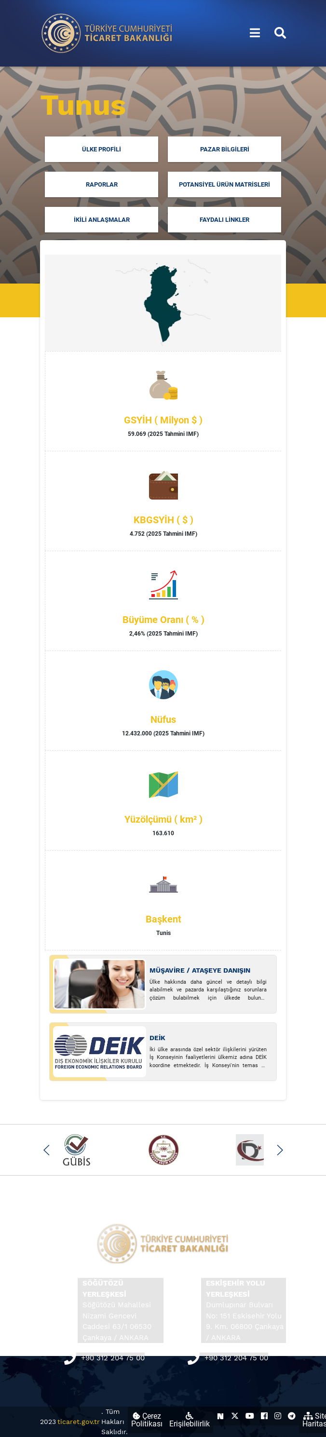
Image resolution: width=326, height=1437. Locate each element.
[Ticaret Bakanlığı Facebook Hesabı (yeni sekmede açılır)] (264, 1416)
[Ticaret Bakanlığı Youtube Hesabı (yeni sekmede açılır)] (250, 1416)
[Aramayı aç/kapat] (280, 33)
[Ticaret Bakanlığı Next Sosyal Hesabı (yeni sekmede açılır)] (220, 1416)
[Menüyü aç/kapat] (255, 33)
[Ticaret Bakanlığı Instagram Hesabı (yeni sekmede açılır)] (278, 1416)
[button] (46, 1150)
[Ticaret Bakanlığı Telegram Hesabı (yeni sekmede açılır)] (292, 1416)
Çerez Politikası (147, 1419)
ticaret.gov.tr (78, 1421)
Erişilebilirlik (189, 1420)
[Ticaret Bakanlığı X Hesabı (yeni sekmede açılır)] (235, 1416)
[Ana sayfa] (107, 32)
